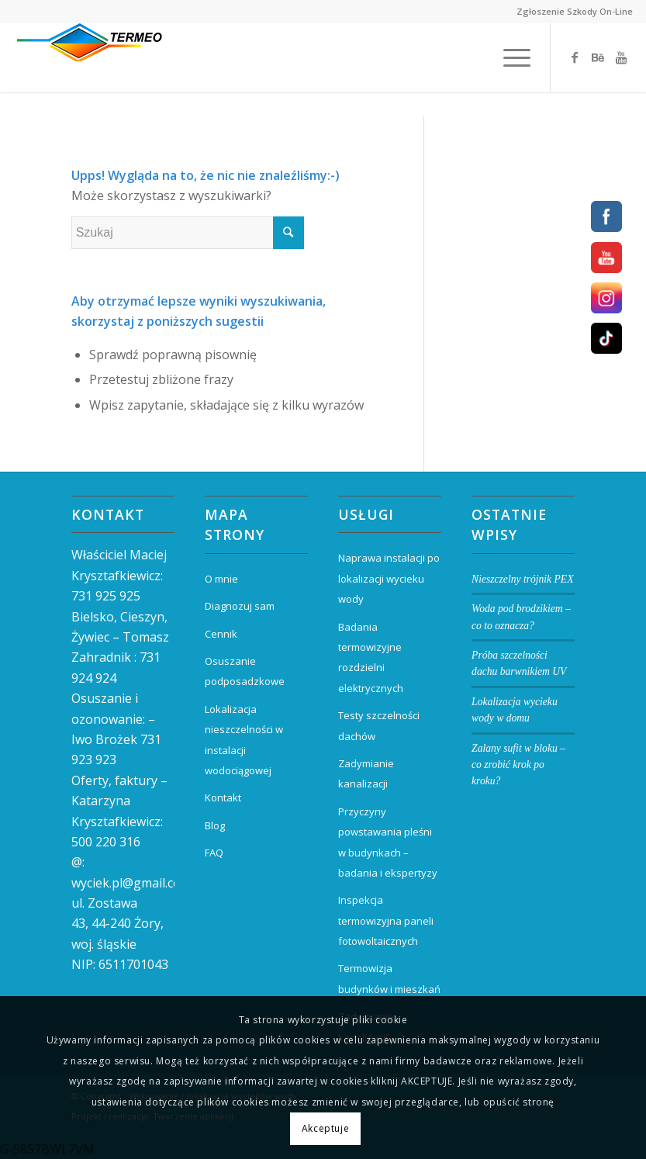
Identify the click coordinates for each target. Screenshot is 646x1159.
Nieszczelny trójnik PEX (522, 579)
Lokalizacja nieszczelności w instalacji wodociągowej (244, 739)
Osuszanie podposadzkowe (245, 671)
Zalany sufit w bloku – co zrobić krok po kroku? (518, 764)
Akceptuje (325, 1128)
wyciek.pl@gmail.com (131, 882)
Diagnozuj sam (240, 606)
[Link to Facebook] (574, 57)
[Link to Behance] (598, 57)
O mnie (221, 579)
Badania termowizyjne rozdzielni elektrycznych (370, 657)
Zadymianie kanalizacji (366, 773)
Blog (215, 825)
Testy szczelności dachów (379, 725)
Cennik (221, 634)
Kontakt (223, 797)
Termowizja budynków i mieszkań (389, 978)
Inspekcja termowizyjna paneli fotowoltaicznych (386, 920)
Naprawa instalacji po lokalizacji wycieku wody (389, 578)
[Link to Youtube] (621, 57)
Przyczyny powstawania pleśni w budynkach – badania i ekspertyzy (387, 842)
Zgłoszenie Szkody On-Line (574, 11)
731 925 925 (105, 595)
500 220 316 (105, 841)
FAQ (214, 853)
